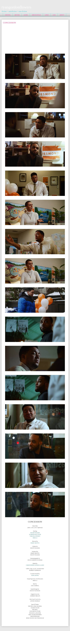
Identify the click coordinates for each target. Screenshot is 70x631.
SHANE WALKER (35, 532)
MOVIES (17, 15)
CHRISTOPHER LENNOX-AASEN (35, 565)
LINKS (47, 15)
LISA (54, 15)
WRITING (8, 15)
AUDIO (26, 15)
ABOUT (62, 15)
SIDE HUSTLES (36, 15)
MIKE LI (35, 537)
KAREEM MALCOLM (35, 534)
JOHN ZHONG (35, 575)
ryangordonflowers (16, 7)
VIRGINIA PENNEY (35, 536)
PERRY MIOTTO (35, 543)
